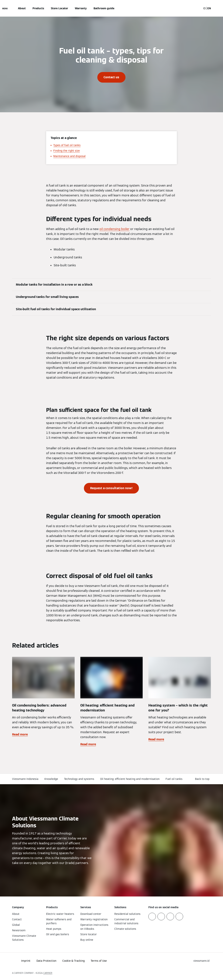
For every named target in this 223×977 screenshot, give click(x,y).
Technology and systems (79, 779)
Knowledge (51, 779)
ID (204, 8)
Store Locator (59, 8)
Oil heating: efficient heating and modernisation (130, 779)
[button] (203, 779)
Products (38, 8)
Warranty (81, 8)
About (22, 8)
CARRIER (47, 973)
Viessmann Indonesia (25, 779)
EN (209, 8)
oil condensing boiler (114, 229)
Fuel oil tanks (174, 779)
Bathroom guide (104, 8)
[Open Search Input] (197, 8)
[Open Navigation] (5, 8)
